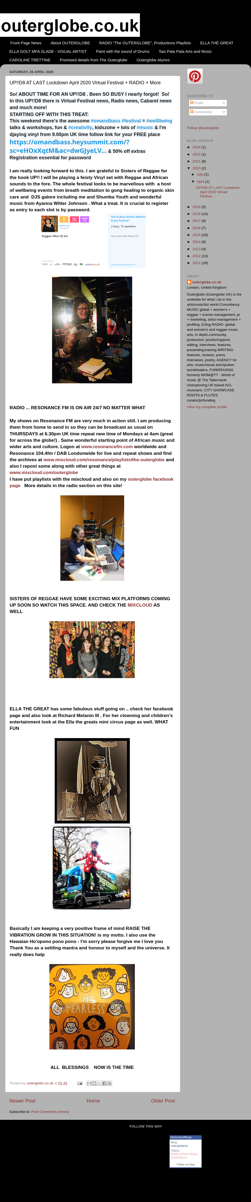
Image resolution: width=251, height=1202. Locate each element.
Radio (175, 1154)
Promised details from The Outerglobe (93, 60)
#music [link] (145, 127)
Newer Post (22, 1101)
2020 (197, 168)
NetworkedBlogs (181, 1137)
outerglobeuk (179, 1145)
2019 (197, 207)
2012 (197, 256)
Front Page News (25, 43)
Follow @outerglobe (203, 128)
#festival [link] (131, 121)
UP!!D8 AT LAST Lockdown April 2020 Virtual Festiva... (218, 192)
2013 (197, 249)
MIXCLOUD (140, 605)
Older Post (163, 1101)
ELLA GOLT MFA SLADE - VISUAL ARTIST (48, 51)
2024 (197, 147)
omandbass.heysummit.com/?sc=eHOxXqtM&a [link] (69, 146)
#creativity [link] (80, 127)
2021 (197, 161)
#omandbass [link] (105, 121)
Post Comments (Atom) (50, 1112)
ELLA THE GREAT (217, 43)
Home (93, 1101)
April (201, 182)
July (200, 174)
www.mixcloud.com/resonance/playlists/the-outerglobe (103, 459)
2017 (197, 221)
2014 (197, 242)
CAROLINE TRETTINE (29, 60)
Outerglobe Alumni (153, 60)
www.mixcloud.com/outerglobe (44, 472)
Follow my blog (186, 1164)
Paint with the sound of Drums (122, 51)
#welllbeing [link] (159, 121)
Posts (196, 103)
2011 (197, 263)
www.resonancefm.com (107, 446)
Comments (201, 112)
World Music (179, 1157)
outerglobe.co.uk (40, 1083)
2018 (197, 214)
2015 (197, 235)
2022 (197, 154)
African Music (189, 1154)
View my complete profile (207, 407)
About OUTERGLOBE (70, 43)
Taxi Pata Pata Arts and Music (185, 51)
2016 (197, 228)
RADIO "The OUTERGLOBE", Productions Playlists (145, 43)
